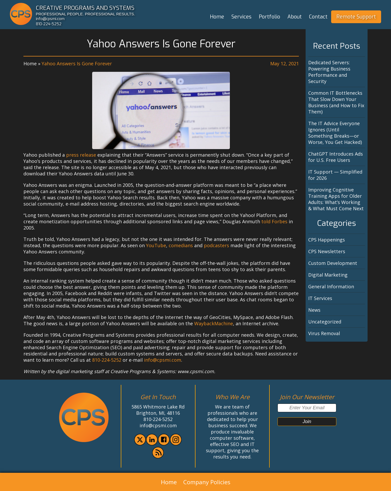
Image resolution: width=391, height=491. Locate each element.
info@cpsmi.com (50, 18)
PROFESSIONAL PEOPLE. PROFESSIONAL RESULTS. (85, 14)
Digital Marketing (328, 275)
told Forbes (274, 221)
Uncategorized (324, 321)
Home (217, 16)
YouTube (156, 245)
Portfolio (269, 16)
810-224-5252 (48, 24)
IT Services (320, 298)
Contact (318, 16)
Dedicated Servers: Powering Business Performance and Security (329, 71)
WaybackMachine (213, 323)
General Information (331, 286)
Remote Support (356, 16)
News (314, 310)
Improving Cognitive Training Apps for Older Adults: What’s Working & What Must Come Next (336, 199)
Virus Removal (324, 333)
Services (241, 16)
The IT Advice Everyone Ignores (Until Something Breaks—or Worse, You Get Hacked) (335, 132)
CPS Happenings (326, 240)
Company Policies (206, 482)
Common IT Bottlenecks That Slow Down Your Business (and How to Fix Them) (336, 102)
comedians (181, 245)
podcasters (216, 245)
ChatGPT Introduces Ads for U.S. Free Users (335, 157)
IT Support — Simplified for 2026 (335, 175)
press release (81, 155)
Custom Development (332, 263)
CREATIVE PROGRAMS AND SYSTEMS (85, 8)
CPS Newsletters (326, 251)
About (294, 16)
